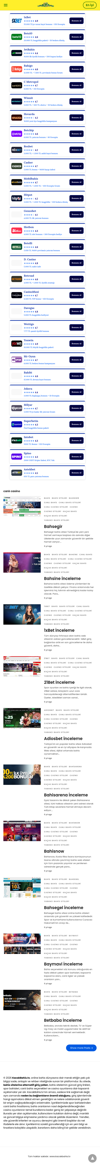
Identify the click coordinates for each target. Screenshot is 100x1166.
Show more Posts (80, 1048)
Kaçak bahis (70, 511)
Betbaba (73, 992)
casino (74, 507)
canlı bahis (50, 502)
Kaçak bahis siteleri (55, 516)
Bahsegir (74, 498)
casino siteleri (52, 511)
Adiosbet (49, 710)
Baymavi (73, 935)
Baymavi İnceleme (63, 964)
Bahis (47, 498)
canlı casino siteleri (56, 507)
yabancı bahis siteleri (56, 520)
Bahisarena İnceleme (66, 795)
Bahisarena (75, 766)
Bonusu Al (76, 20)
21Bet (47, 658)
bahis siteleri (59, 498)
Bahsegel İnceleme (63, 907)
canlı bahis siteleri (70, 502)
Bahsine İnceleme (62, 578)
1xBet (47, 606)
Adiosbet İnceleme (63, 738)
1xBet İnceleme (59, 630)
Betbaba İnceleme (63, 1020)
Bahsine (73, 554)
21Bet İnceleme (59, 682)
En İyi (90, 5)
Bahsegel (74, 879)
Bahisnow (74, 823)
